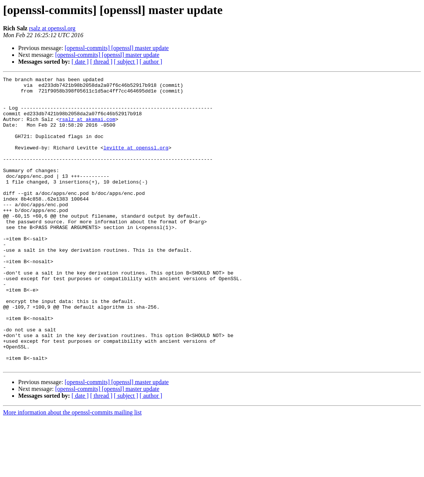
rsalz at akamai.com (87, 128)
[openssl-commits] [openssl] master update (117, 48)
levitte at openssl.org (135, 162)
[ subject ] (126, 61)
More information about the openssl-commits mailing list (72, 470)
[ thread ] (101, 61)
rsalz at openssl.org (52, 28)
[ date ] (80, 61)
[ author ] (151, 61)
